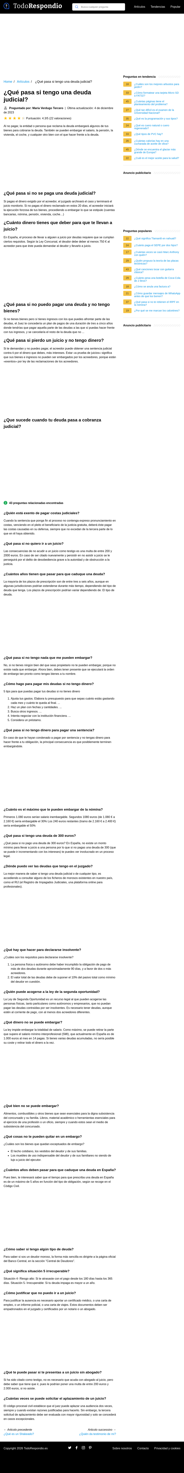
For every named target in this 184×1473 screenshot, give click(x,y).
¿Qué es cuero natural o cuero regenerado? (151, 127)
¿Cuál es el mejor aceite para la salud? (156, 158)
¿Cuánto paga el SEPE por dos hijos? (156, 245)
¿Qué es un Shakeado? (19, 1434)
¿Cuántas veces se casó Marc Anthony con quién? (156, 253)
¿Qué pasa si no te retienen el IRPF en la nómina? (156, 303)
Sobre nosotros (122, 1448)
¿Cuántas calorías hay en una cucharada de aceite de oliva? (151, 142)
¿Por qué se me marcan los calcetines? (157, 310)
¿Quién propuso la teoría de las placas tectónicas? (156, 262)
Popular (175, 6)
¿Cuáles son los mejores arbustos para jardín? (156, 85)
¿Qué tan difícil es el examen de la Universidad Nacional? (154, 111)
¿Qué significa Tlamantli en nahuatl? (155, 238)
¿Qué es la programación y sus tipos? (156, 118)
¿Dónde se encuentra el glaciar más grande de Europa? (155, 151)
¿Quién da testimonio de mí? (97, 1434)
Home (8, 81)
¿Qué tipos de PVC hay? (148, 134)
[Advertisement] (92, 44)
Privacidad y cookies (167, 1448)
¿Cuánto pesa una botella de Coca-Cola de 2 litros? (157, 279)
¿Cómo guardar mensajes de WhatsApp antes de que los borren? (157, 295)
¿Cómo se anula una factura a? (152, 286)
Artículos (139, 6)
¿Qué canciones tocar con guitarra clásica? (154, 271)
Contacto (143, 1448)
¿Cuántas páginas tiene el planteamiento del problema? (151, 103)
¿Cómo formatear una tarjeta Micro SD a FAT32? (156, 94)
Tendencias (158, 6)
